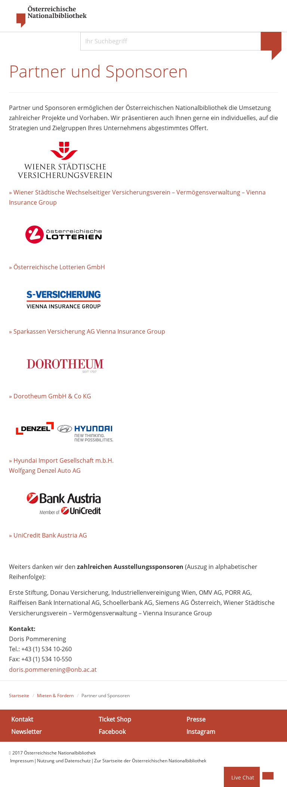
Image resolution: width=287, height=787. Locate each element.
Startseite (19, 695)
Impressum (22, 760)
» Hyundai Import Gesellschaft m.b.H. (61, 460)
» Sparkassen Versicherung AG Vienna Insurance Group (87, 331)
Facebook (112, 732)
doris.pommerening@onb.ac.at (53, 669)
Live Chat (242, 777)
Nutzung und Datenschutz (64, 760)
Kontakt (22, 719)
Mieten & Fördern (55, 695)
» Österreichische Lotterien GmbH (57, 267)
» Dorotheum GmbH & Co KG (50, 396)
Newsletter (26, 732)
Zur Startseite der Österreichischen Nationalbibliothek (150, 760)
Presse (196, 719)
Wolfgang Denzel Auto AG (45, 470)
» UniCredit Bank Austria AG (48, 535)
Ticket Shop (115, 719)
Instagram (200, 732)
